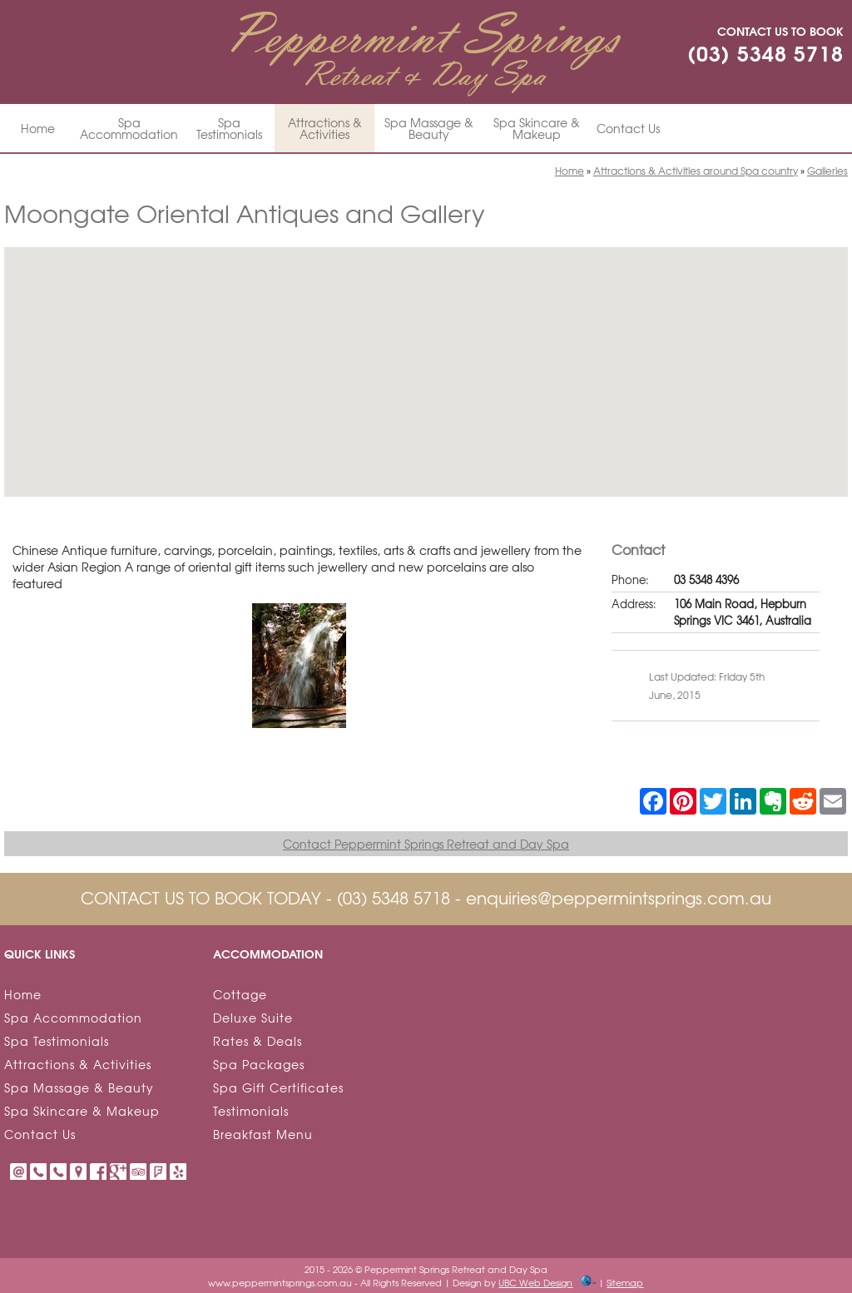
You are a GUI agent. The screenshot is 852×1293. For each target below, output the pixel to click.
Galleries (827, 170)
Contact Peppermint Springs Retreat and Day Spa (426, 843)
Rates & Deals (257, 1041)
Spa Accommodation (129, 128)
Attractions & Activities (325, 128)
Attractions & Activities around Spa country (695, 170)
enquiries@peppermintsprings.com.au (618, 897)
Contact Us (628, 128)
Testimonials (251, 1110)
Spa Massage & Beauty (428, 128)
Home (38, 128)
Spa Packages (259, 1064)
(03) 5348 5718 (765, 52)
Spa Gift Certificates (278, 1087)
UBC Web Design (535, 1282)
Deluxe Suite (253, 1017)
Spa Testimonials (229, 128)
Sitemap (625, 1282)
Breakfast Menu (263, 1134)
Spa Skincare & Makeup (536, 128)
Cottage (240, 994)
